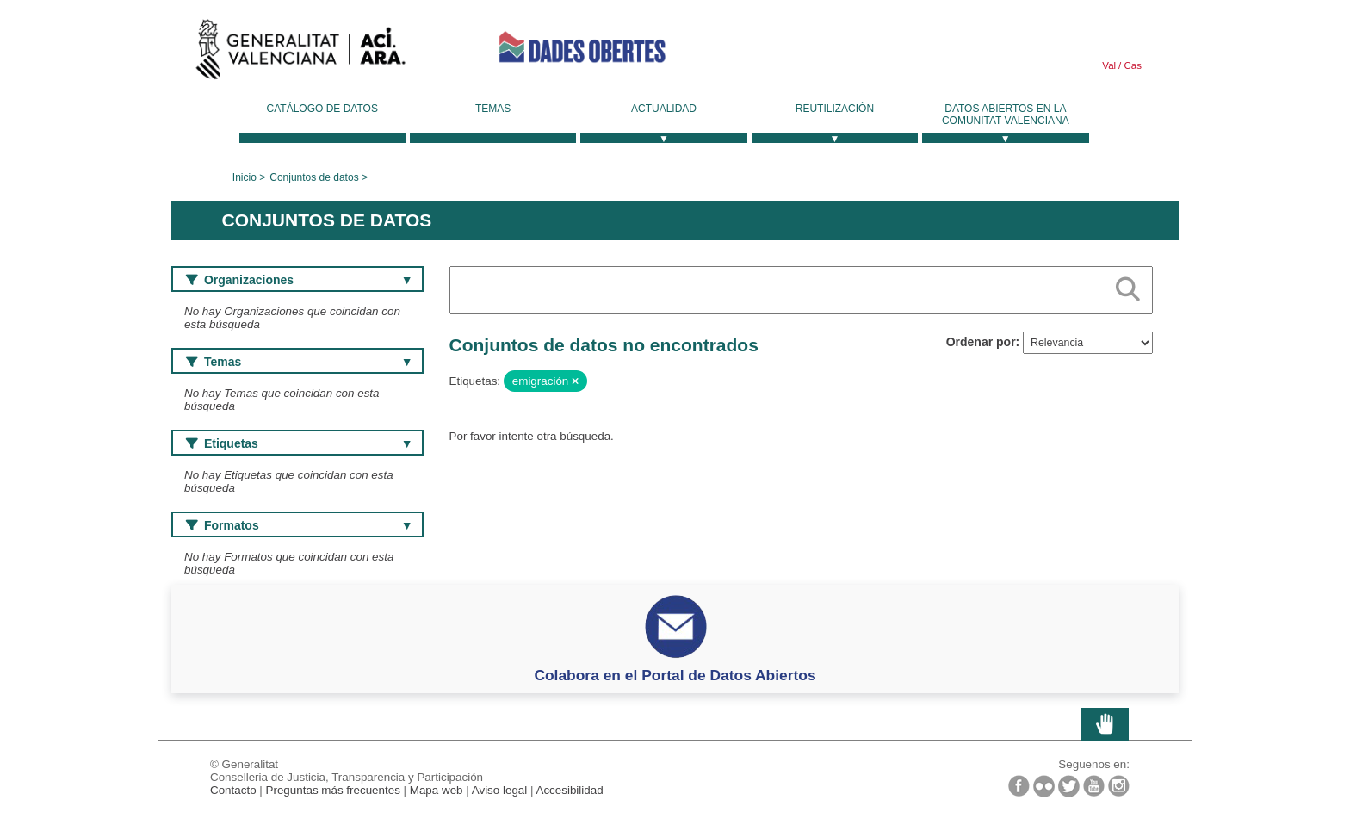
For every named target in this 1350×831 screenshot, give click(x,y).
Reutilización (835, 108)
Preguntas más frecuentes (333, 790)
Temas (493, 108)
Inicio (244, 177)
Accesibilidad (569, 790)
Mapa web (436, 790)
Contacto (233, 790)
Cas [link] (1131, 65)
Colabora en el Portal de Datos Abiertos (674, 675)
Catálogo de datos (322, 108)
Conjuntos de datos (313, 177)
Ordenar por (981, 342)
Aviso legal (500, 790)
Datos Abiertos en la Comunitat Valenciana (1005, 114)
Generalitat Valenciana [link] (300, 53)
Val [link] (1109, 65)
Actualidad (664, 108)
